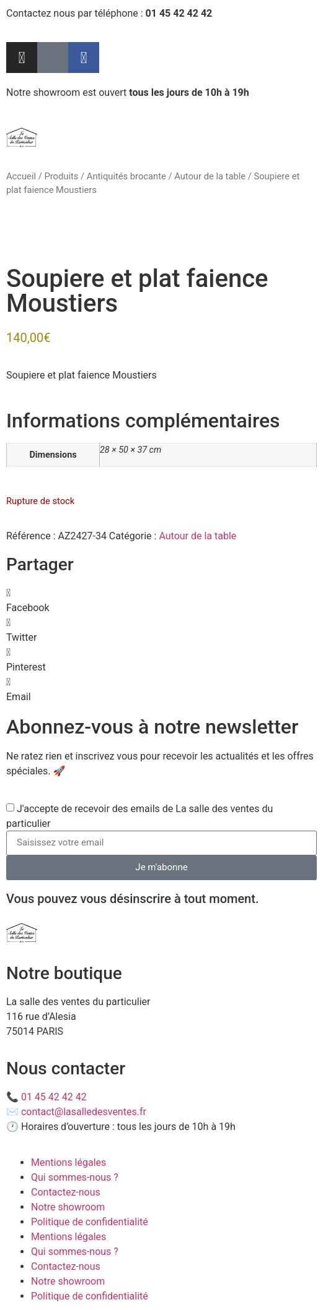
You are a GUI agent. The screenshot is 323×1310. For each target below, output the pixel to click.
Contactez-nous (65, 1192)
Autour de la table (210, 176)
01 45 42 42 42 (54, 1097)
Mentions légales (68, 1162)
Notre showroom (68, 1207)
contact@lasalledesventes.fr (83, 1112)
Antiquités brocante (126, 176)
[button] (161, 600)
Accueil (21, 176)
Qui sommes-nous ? (74, 1177)
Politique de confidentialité (89, 1222)
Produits (61, 176)
